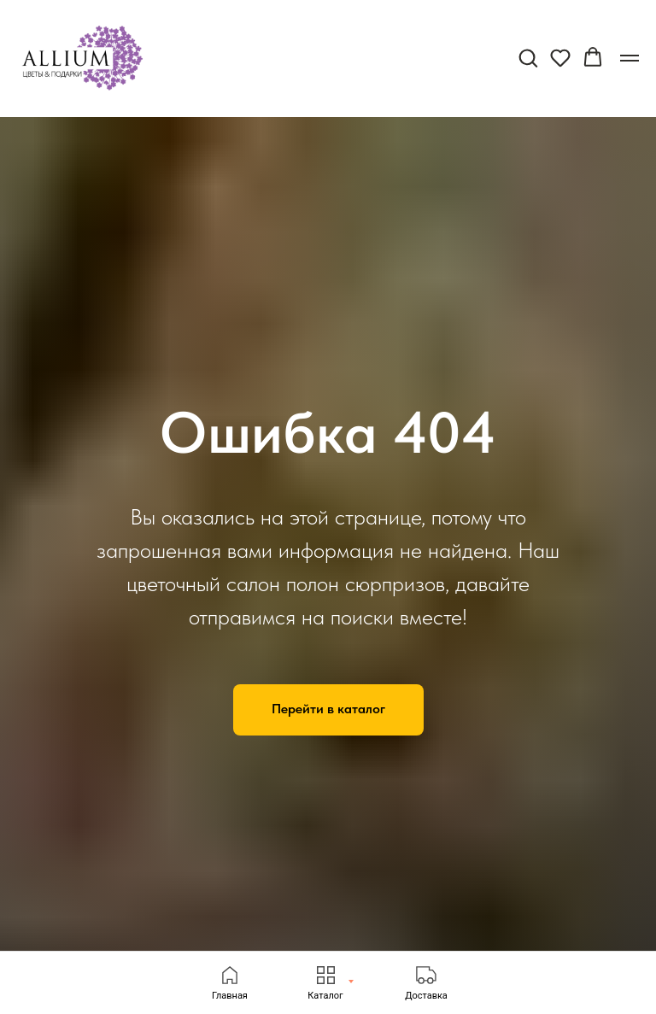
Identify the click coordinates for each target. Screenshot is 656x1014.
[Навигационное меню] (629, 58)
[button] (528, 57)
